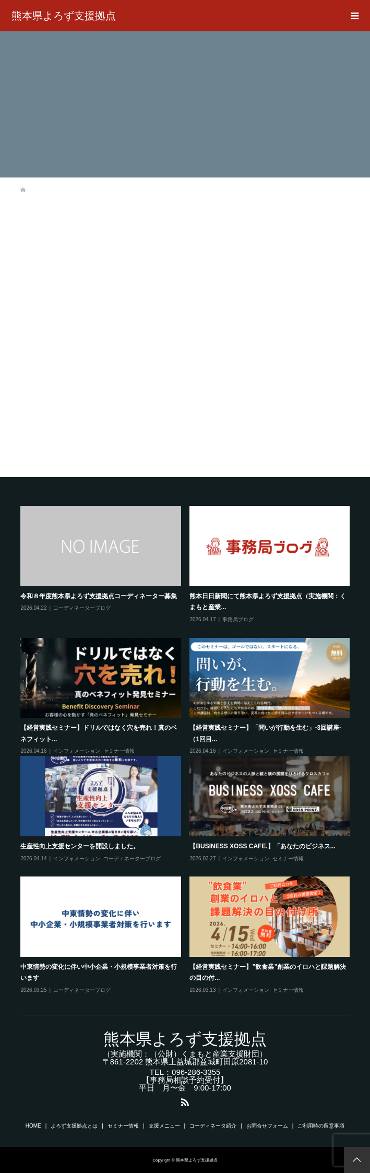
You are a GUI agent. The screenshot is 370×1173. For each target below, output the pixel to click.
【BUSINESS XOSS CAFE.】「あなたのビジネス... (262, 846)
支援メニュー (164, 1126)
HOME (33, 1126)
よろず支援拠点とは (74, 1126)
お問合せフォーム (267, 1126)
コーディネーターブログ (82, 608)
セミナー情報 (119, 751)
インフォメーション (76, 751)
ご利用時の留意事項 (320, 1126)
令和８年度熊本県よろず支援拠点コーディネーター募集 (98, 596)
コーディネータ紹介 (212, 1126)
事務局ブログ (238, 619)
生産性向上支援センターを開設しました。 (79, 846)
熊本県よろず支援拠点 (63, 15)
